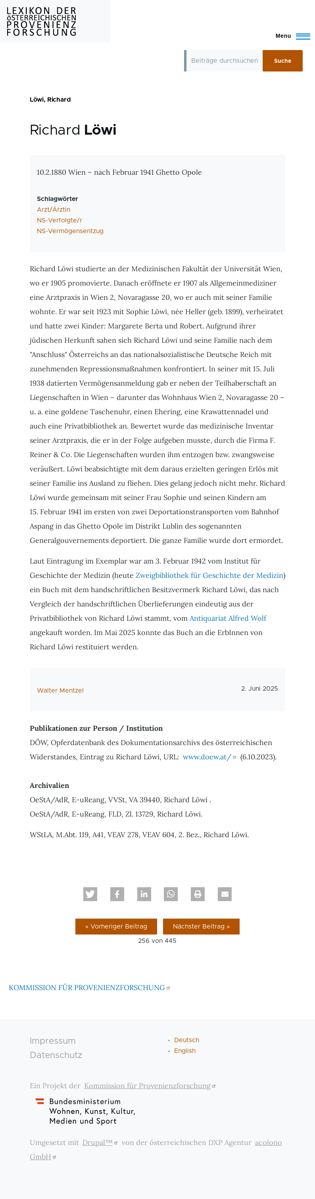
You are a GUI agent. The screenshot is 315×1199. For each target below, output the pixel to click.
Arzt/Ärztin (53, 210)
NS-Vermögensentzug (70, 231)
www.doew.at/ (210, 756)
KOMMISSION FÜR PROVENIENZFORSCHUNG (90, 987)
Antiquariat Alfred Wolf (228, 618)
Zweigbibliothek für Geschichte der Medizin (209, 575)
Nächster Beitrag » (201, 926)
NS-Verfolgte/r (59, 220)
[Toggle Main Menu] (289, 36)
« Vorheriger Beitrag (116, 926)
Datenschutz (56, 1055)
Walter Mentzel (60, 690)
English (185, 1051)
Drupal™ (101, 1142)
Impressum (53, 1041)
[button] (90, 894)
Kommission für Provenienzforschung (151, 1085)
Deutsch (186, 1040)
